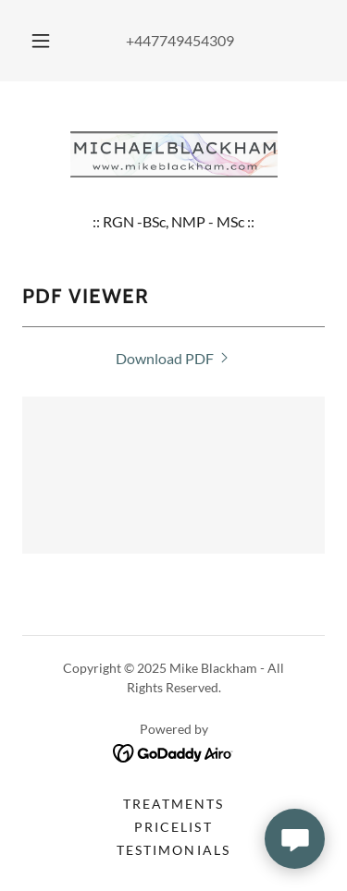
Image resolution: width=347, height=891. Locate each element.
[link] (174, 154)
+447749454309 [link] (180, 40)
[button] (40, 40)
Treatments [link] (173, 804)
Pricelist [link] (173, 827)
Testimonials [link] (173, 850)
